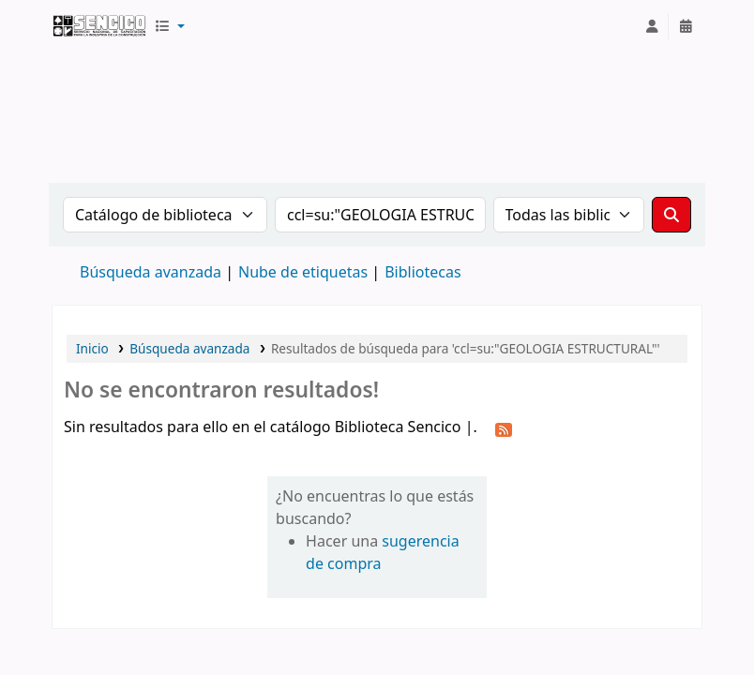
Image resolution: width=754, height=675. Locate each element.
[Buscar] (671, 214)
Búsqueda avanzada (150, 272)
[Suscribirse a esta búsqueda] (503, 428)
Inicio (92, 348)
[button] (169, 26)
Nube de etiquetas (303, 272)
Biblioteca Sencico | (99, 26)
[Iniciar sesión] (652, 26)
